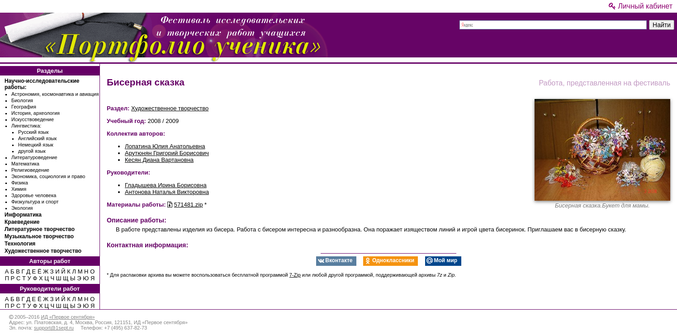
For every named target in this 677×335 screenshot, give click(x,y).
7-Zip (295, 275)
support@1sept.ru (54, 327)
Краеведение (22, 222)
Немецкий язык (35, 144)
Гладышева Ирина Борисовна (166, 185)
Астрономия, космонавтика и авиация (55, 94)
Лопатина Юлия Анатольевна (165, 146)
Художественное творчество (43, 251)
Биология (22, 100)
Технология (20, 244)
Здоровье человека (33, 195)
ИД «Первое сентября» (68, 317)
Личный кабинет (640, 6)
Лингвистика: (26, 125)
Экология (22, 208)
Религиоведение (30, 170)
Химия (18, 189)
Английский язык (37, 138)
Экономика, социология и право (48, 176)
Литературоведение (34, 157)
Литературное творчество (40, 229)
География (23, 106)
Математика (25, 163)
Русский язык (33, 132)
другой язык (32, 151)
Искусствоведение (32, 119)
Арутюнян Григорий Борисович (167, 153)
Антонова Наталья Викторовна (167, 192)
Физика (19, 182)
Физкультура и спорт (35, 201)
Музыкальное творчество (39, 236)
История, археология (35, 113)
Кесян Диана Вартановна (159, 159)
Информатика (23, 215)
